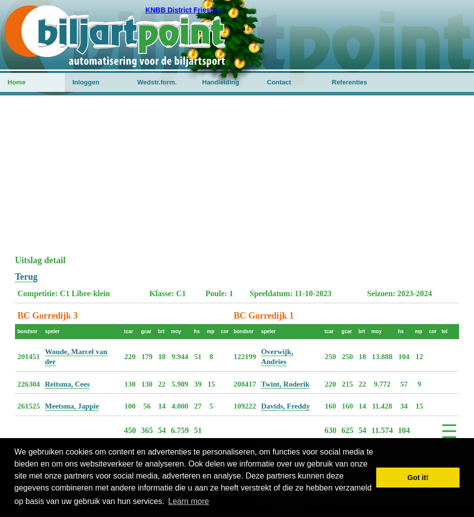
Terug (26, 277)
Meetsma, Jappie (72, 406)
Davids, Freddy (285, 406)
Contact (279, 82)
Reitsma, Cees (67, 384)
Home (16, 82)
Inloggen (85, 82)
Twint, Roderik (285, 384)
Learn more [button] (188, 501)
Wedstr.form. (157, 82)
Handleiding (220, 82)
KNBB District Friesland (185, 10)
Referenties (349, 82)
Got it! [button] (418, 478)
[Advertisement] (237, 180)
